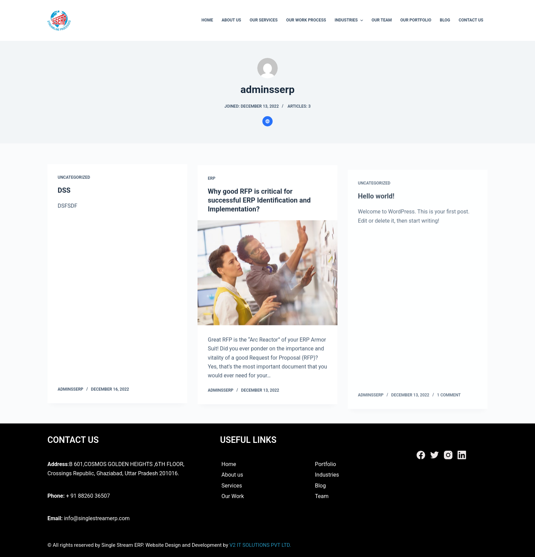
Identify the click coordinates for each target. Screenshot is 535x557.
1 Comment (449, 404)
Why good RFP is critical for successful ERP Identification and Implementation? (259, 202)
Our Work (232, 496)
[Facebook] (421, 455)
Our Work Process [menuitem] (306, 20)
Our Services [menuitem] (264, 20)
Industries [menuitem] (350, 20)
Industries (327, 474)
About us (231, 474)
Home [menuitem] (207, 20)
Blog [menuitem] (445, 20)
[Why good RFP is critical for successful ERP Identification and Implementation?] (267, 274)
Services (231, 485)
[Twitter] (434, 455)
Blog (320, 485)
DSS (64, 191)
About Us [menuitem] (231, 20)
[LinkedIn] (462, 455)
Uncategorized (74, 177)
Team (322, 496)
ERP (211, 179)
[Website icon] (267, 121)
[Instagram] (448, 455)
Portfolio (325, 464)
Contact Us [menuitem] (471, 20)
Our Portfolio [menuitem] (415, 20)
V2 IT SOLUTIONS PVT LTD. (259, 545)
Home (228, 464)
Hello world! (376, 205)
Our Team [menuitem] (382, 20)
